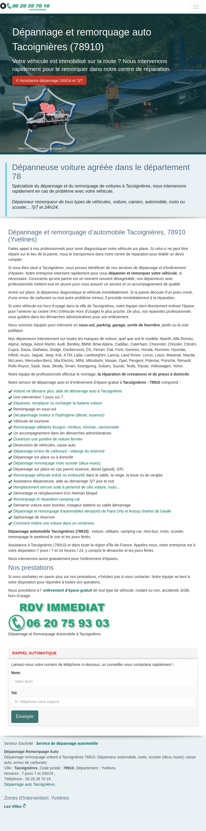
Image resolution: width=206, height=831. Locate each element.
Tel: (14, 693)
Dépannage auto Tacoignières (29, 784)
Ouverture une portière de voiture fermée (48, 439)
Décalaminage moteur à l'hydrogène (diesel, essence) (58, 415)
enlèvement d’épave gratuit (67, 590)
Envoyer (25, 716)
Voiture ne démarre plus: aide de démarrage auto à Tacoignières (67, 391)
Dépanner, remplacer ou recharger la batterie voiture (57, 403)
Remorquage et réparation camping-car (46, 499)
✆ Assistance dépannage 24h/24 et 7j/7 (49, 80)
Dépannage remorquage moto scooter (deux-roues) (57, 463)
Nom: (16, 673)
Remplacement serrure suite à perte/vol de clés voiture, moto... (66, 487)
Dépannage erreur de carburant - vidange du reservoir (59, 451)
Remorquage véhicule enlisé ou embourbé (49, 475)
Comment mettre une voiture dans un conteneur (53, 523)
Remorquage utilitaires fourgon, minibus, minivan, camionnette (66, 427)
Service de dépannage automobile (67, 743)
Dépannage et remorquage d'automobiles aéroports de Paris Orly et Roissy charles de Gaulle (92, 511)
